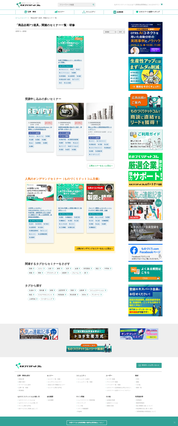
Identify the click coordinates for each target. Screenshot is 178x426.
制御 (48, 136)
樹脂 (74, 149)
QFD (31, 224)
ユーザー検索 (111, 379)
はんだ (75, 143)
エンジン (32, 234)
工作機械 (62, 227)
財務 (91, 151)
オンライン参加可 (34, 133)
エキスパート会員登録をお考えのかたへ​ (119, 387)
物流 (31, 295)
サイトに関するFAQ (25, 406)
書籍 (137, 382)
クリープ (62, 146)
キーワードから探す (25, 385)
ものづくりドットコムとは (27, 400)
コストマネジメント (95, 147)
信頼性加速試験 (73, 139)
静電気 (38, 143)
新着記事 (21, 379)
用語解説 (21, 390)
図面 (61, 217)
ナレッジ (44, 230)
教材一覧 (139, 387)
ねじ (31, 143)
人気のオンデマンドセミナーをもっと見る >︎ (94, 249)
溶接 (91, 224)
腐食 (38, 139)
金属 (31, 139)
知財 (79, 76)
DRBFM (38, 224)
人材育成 (33, 299)
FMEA (46, 224)
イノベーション (64, 72)
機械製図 (105, 220)
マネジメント (63, 69)
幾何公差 (71, 227)
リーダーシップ (94, 154)
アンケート (97, 295)
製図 (91, 217)
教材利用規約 (140, 403)
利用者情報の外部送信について (146, 411)
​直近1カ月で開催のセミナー (56, 385)
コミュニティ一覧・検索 (84, 382)
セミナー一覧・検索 (54, 379)
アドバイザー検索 (112, 382)
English (79, 411)
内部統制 (62, 295)
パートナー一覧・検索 (113, 385)
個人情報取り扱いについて (144, 406)
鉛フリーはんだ (73, 146)
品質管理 (32, 227)
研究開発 (62, 76)
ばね (97, 224)
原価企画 (92, 144)
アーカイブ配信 (63, 136)
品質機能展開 (42, 234)
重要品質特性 (33, 230)
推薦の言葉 (110, 406)
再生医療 (74, 295)
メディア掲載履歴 (82, 408)
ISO (78, 69)
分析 (106, 144)
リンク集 (80, 406)
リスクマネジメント (46, 295)
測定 (98, 268)
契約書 (42, 290)
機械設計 (69, 217)
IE (60, 83)
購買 (74, 72)
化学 (68, 268)
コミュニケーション (98, 290)
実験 (40, 273)
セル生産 (67, 83)
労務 (100, 144)
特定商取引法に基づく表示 (144, 408)
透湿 (61, 149)
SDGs (85, 295)
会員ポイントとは (112, 403)
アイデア (76, 79)
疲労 (67, 149)
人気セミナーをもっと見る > (100, 166)
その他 (138, 385)
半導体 (68, 143)
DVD (137, 379)
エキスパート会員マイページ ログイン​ (118, 390)
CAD (91, 220)
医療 (73, 290)
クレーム (40, 136)
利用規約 (139, 400)
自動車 (31, 237)
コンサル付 (63, 224)
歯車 (104, 224)
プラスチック (52, 273)
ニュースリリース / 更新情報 (86, 400)
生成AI (40, 227)
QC (72, 69)
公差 (76, 220)
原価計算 (99, 151)
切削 (70, 220)
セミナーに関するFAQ (55, 387)
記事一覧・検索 (23, 387)
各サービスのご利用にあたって (28, 408)
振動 (44, 139)
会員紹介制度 (111, 400)
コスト (31, 136)
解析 (61, 143)
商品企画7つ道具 (64, 79)
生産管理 (71, 76)
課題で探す (22, 382)
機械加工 (62, 220)
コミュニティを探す (83, 379)
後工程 (77, 217)
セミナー (24, 18)
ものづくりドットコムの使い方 (28, 403)
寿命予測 (62, 139)
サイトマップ (81, 403)
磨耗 (31, 146)
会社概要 (50, 400)
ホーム (17, 18)
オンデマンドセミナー (65, 66)
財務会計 (107, 147)
